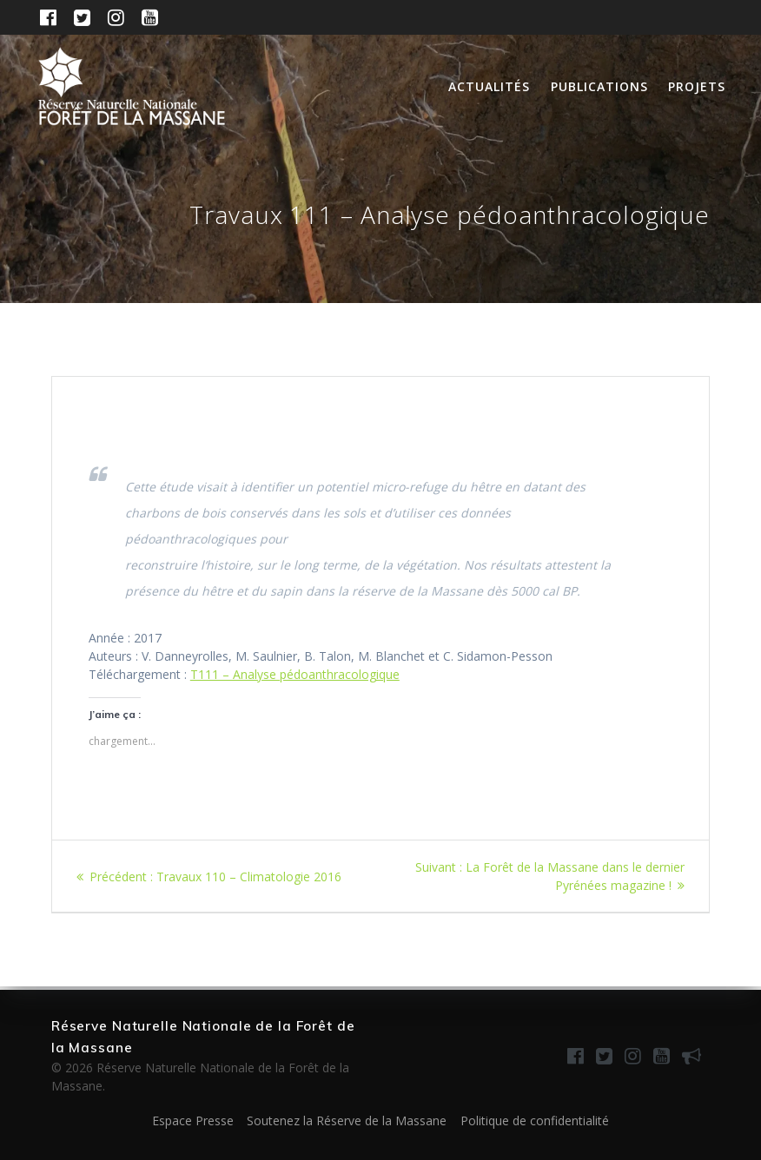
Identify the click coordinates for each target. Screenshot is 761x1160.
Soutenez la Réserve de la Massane (347, 1120)
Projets (696, 86)
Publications (599, 86)
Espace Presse (193, 1120)
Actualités (489, 86)
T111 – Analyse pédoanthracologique (295, 674)
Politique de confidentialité (534, 1120)
